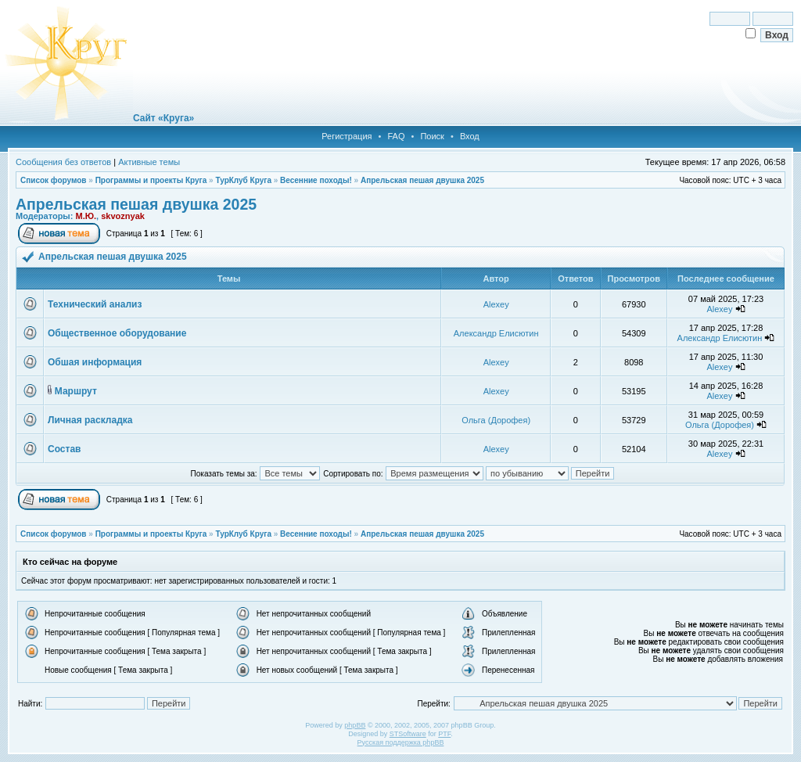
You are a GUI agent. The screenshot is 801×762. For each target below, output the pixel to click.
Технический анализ (95, 304)
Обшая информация (95, 362)
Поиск (432, 136)
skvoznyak (123, 216)
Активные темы (149, 162)
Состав (64, 449)
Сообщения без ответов (63, 162)
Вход (470, 136)
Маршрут (76, 391)
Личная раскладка (90, 420)
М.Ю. (85, 216)
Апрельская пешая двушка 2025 (422, 180)
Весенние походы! (316, 180)
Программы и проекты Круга (151, 180)
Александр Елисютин (496, 333)
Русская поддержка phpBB (400, 742)
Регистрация (346, 136)
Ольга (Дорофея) (496, 420)
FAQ (395, 136)
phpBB (354, 725)
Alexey (496, 304)
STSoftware (408, 734)
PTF (444, 734)
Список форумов (53, 180)
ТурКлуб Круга (243, 180)
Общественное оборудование (117, 333)
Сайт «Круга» (163, 118)
